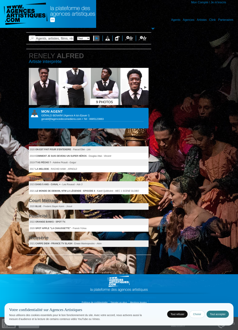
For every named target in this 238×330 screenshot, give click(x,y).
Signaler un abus (119, 302)
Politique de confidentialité (95, 302)
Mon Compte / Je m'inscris (208, 2)
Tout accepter (218, 314)
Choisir (197, 314)
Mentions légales (138, 302)
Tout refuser (177, 314)
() (76, 115)
